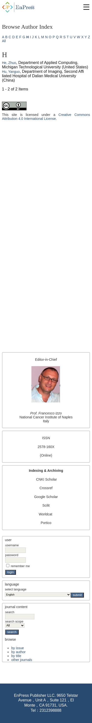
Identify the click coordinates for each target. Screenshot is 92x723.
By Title (16, 656)
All (4, 41)
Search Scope (15, 623)
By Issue (17, 648)
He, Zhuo (9, 63)
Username (12, 545)
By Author (18, 652)
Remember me (20, 566)
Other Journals (21, 660)
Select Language (15, 589)
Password (11, 555)
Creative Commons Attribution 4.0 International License (46, 117)
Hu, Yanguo (11, 72)
